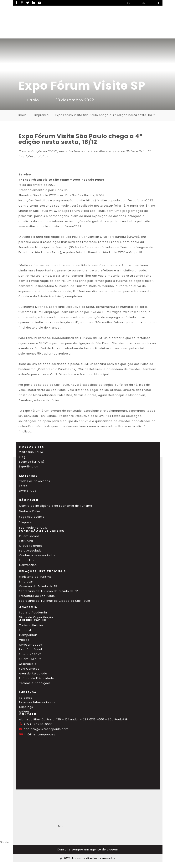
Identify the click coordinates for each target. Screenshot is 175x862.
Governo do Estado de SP (38, 586)
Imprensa (41, 115)
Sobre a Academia (33, 612)
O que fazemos (31, 546)
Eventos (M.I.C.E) (31, 462)
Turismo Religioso (32, 625)
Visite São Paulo (31, 452)
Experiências (28, 466)
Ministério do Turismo (35, 577)
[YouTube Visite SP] (39, 3)
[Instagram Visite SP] (22, 3)
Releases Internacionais (37, 702)
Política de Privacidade (36, 678)
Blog (22, 457)
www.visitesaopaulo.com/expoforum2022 (49, 226)
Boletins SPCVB (30, 654)
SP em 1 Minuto (30, 659)
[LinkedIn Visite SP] (33, 3)
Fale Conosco (29, 669)
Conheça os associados (37, 555)
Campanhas (28, 635)
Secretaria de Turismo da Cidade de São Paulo (54, 601)
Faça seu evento (31, 517)
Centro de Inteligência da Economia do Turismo (55, 506)
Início (22, 115)
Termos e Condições (35, 683)
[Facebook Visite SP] (17, 3)
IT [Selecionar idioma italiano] (155, 3)
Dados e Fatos (30, 511)
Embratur (26, 581)
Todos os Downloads (34, 481)
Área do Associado (33, 673)
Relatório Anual (30, 649)
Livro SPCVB (27, 491)
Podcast (25, 630)
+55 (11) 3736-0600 (38, 724)
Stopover (26, 522)
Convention (28, 565)
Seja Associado (30, 550)
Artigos (24, 711)
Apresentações (30, 645)
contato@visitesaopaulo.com (46, 729)
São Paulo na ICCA (33, 528)
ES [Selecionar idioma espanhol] (125, 3)
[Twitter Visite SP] (27, 3)
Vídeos (24, 640)
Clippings (26, 707)
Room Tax (26, 560)
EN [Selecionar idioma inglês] (140, 3)
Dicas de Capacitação (36, 617)
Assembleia (27, 664)
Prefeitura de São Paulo (37, 596)
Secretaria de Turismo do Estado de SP (48, 591)
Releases (25, 698)
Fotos (23, 486)
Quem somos (29, 536)
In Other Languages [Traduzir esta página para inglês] (39, 734)
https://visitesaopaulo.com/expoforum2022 (119, 200)
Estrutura (26, 541)
